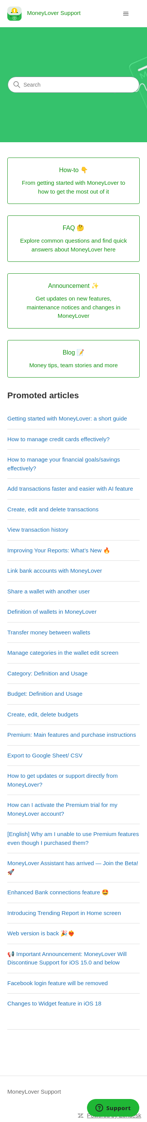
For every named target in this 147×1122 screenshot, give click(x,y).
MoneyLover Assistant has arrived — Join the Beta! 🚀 (72, 867)
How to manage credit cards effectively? (58, 439)
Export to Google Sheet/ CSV (44, 755)
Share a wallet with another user (48, 591)
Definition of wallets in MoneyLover (52, 611)
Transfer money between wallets (48, 632)
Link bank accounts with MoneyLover (54, 570)
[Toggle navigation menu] (126, 14)
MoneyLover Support (34, 1091)
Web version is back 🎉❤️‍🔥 (41, 933)
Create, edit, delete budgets (42, 714)
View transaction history (37, 529)
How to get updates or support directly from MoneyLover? (62, 780)
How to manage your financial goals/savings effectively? (63, 463)
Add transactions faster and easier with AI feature (70, 488)
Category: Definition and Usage (47, 673)
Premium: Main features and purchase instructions (71, 734)
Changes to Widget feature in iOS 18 (54, 1003)
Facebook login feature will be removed (57, 983)
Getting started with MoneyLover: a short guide (67, 418)
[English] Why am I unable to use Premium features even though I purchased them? (73, 838)
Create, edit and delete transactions (53, 509)
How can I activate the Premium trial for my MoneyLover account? (62, 809)
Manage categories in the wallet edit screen (63, 652)
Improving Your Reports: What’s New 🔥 (58, 550)
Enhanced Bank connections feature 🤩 (58, 892)
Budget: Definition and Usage (44, 693)
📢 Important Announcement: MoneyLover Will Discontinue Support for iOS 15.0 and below (67, 958)
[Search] (73, 84)
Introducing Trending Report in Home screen (64, 913)
